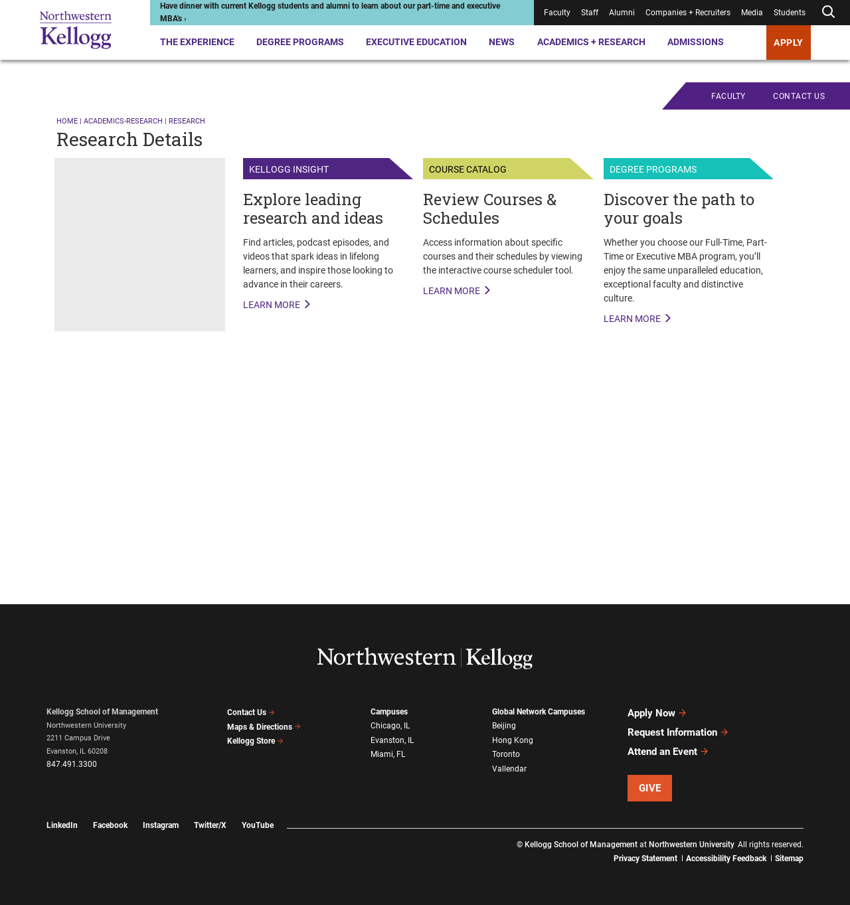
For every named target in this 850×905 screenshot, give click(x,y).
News (502, 42)
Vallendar (509, 769)
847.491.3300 (71, 764)
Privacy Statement (645, 858)
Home (67, 121)
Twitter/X (210, 825)
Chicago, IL (390, 725)
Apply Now (657, 713)
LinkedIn (62, 825)
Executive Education (416, 42)
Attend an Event (668, 752)
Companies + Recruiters (687, 12)
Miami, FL (388, 754)
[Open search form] (828, 12)
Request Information (678, 732)
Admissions (695, 42)
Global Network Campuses (538, 711)
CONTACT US (799, 96)
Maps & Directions (264, 727)
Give (650, 788)
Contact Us (251, 712)
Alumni (622, 12)
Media (752, 12)
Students (790, 12)
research (187, 121)
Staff (589, 12)
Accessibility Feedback (726, 858)
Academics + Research (591, 42)
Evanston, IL (392, 740)
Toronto (506, 754)
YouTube (258, 825)
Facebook (110, 825)
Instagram (161, 825)
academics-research (123, 121)
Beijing (504, 725)
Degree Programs (300, 42)
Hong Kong (512, 740)
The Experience (197, 42)
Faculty (557, 12)
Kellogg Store (255, 741)
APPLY (789, 42)
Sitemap (789, 858)
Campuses (389, 711)
